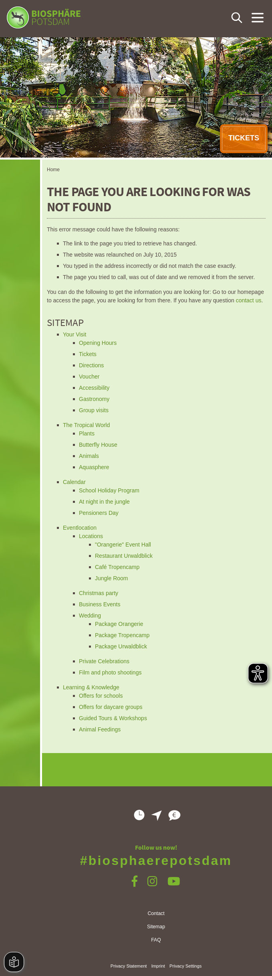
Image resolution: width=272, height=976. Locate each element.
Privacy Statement (129, 966)
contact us (249, 300)
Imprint (158, 966)
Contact (155, 913)
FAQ (156, 940)
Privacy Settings (185, 966)
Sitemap (156, 926)
